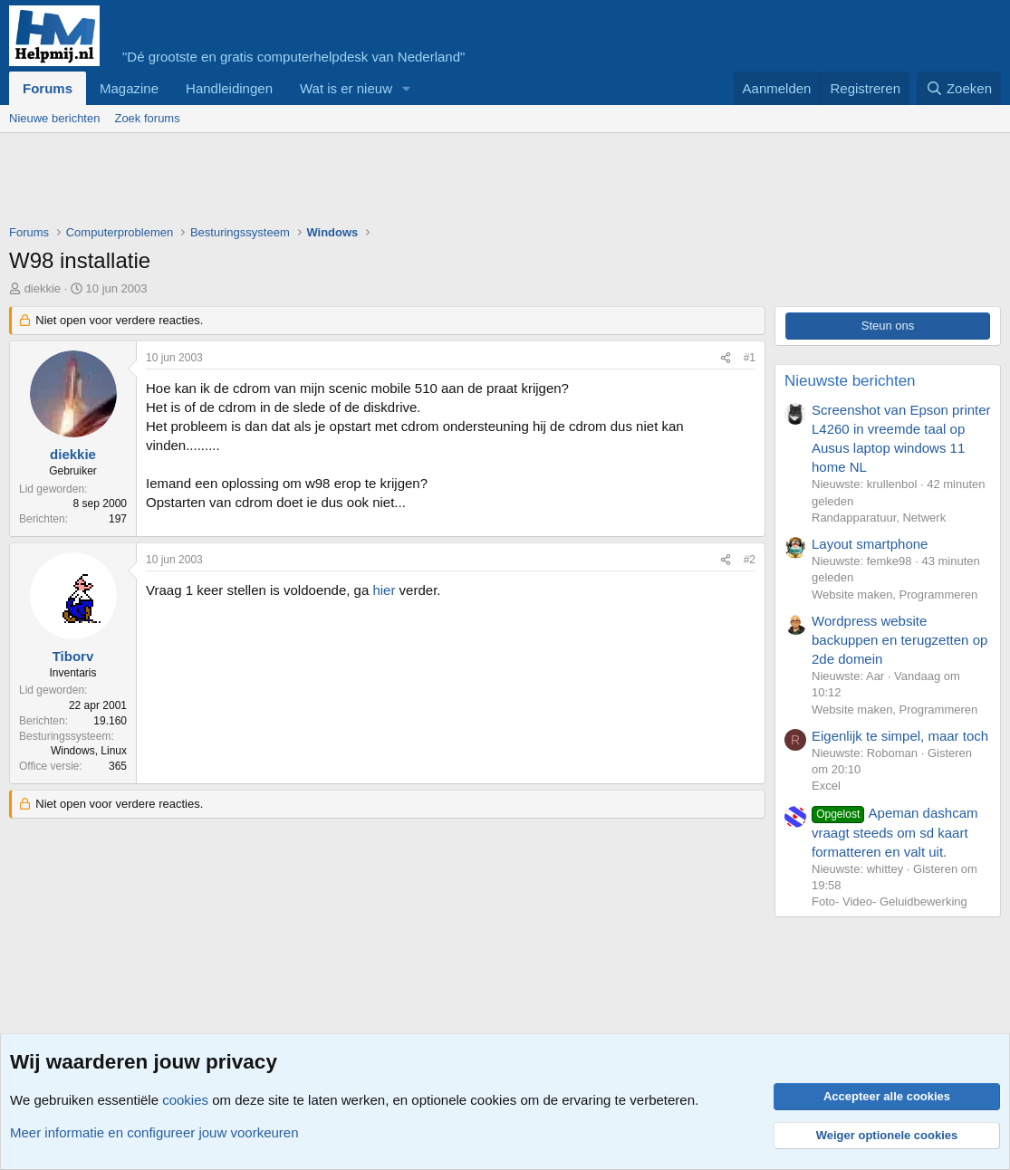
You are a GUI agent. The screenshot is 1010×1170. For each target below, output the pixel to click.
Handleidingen (229, 88)
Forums (47, 88)
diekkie (42, 288)
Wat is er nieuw (346, 88)
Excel (826, 785)
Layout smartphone (870, 543)
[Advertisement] (339, 183)
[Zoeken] (959, 88)
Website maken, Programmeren (894, 594)
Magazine (129, 88)
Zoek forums (146, 118)
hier (383, 590)
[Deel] (725, 358)
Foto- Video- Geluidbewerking (889, 901)
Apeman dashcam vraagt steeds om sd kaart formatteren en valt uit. (894, 832)
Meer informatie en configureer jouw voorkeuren (154, 1132)
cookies (185, 1100)
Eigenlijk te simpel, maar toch (900, 735)
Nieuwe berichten (54, 118)
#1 (749, 357)
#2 (749, 559)
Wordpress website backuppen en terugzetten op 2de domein (899, 640)
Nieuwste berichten (850, 380)
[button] (406, 88)
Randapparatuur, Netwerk (879, 517)
